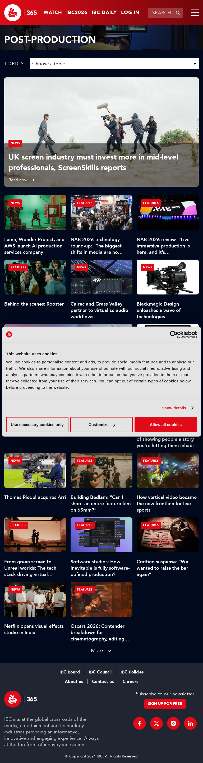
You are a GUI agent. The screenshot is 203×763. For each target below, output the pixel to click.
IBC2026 (76, 12)
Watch (53, 12)
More (97, 650)
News (15, 143)
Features (85, 203)
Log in (130, 12)
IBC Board (69, 672)
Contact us (103, 682)
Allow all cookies (166, 424)
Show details (174, 407)
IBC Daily (104, 12)
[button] (194, 13)
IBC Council (100, 672)
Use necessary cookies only (37, 424)
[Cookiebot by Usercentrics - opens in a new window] (174, 334)
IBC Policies (132, 672)
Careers (130, 682)
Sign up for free (165, 703)
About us (74, 682)
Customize (102, 424)
